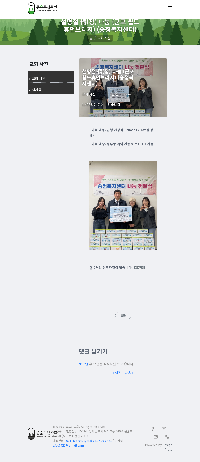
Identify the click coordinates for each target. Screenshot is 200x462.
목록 (123, 315)
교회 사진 (104, 37)
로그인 (83, 363)
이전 (116, 372)
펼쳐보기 (139, 267)
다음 (129, 372)
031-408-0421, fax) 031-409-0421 (89, 441)
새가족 (34, 89)
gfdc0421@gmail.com (68, 445)
